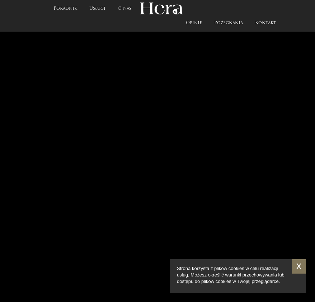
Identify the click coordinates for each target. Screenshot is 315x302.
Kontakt (265, 23)
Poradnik (65, 8)
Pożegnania (228, 23)
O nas (124, 8)
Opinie (194, 23)
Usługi (97, 8)
